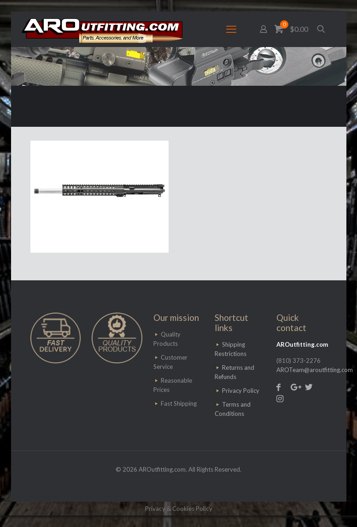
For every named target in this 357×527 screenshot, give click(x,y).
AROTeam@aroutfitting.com (314, 369)
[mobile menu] (231, 29)
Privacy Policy (240, 390)
